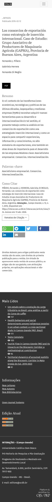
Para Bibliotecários (11, 392)
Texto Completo (15, 337)
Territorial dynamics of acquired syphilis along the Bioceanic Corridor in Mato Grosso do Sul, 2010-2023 (28, 360)
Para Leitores (8, 385)
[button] (7, 228)
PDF (6, 85)
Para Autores (8, 389)
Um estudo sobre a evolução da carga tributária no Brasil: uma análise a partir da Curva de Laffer (28, 310)
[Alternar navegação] (44, 4)
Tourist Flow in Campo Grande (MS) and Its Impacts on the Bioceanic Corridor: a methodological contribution (29, 347)
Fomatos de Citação (14, 217)
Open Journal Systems (13, 402)
